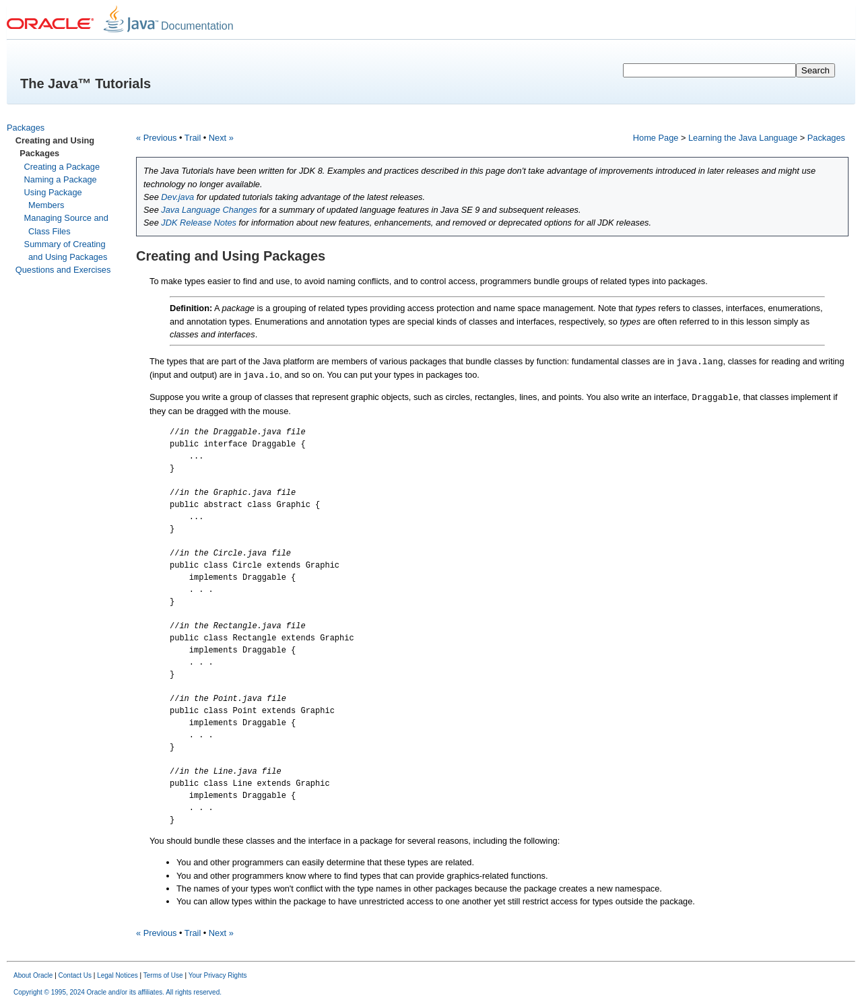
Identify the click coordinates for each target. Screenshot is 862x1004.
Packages (25, 128)
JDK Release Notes (198, 222)
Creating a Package (62, 167)
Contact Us (75, 975)
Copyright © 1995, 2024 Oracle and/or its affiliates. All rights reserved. (117, 992)
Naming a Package (60, 179)
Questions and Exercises (63, 270)
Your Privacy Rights (218, 975)
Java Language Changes (209, 210)
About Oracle (33, 975)
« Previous (156, 138)
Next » (221, 138)
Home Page (656, 138)
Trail (193, 138)
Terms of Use (163, 975)
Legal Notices (117, 975)
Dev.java (177, 197)
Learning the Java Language (742, 138)
